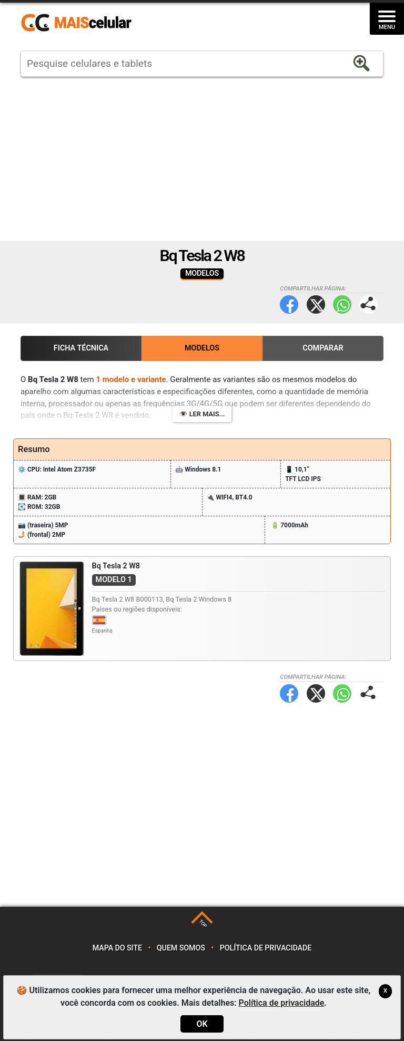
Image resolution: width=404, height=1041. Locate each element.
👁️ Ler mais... (202, 414)
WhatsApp (342, 304)
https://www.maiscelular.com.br (80, 23)
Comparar (323, 348)
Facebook (289, 304)
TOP (203, 924)
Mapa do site (117, 948)
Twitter (316, 304)
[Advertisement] (202, 159)
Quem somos (181, 948)
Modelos (202, 348)
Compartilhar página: (368, 304)
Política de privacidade (266, 948)
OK (201, 1024)
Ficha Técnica (81, 348)
